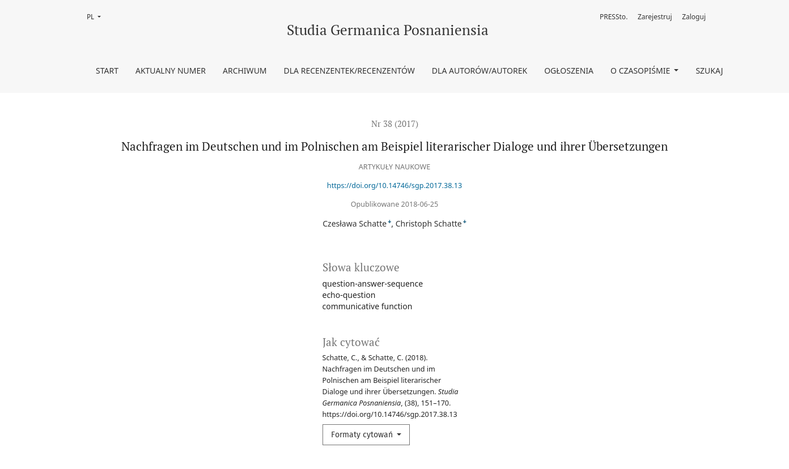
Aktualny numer (170, 70)
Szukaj (709, 70)
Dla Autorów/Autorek (479, 70)
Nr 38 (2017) (394, 123)
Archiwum (245, 70)
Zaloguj (694, 17)
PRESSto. (613, 17)
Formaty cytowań (363, 435)
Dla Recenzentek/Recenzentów (349, 70)
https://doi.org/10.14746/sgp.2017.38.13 (394, 185)
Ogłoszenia (568, 70)
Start (107, 70)
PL (97, 16)
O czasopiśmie (641, 70)
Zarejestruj (655, 17)
